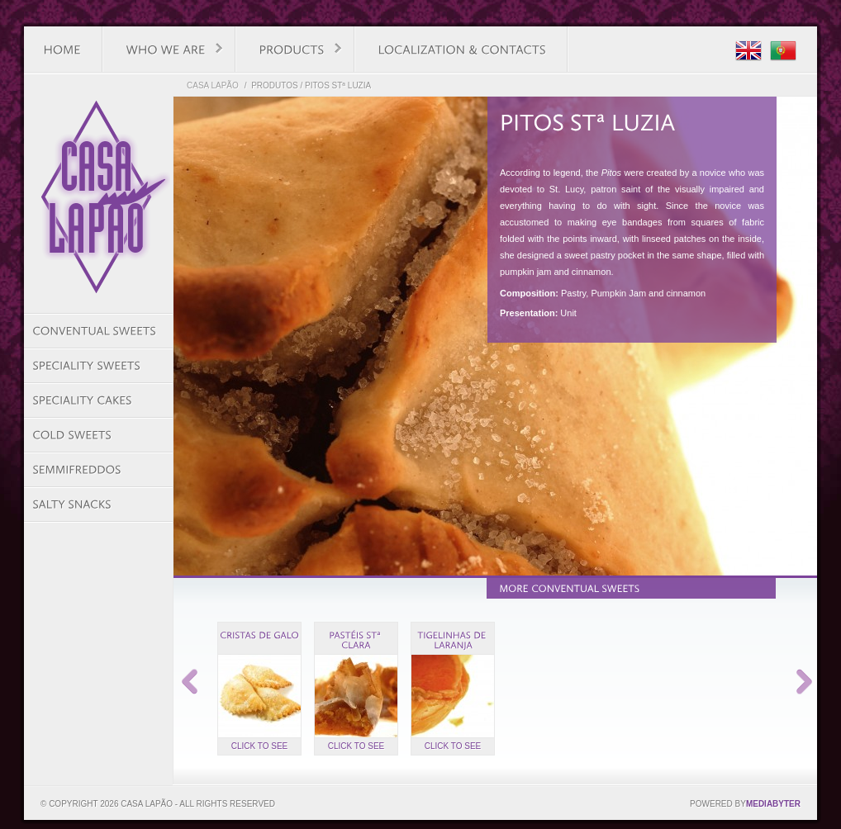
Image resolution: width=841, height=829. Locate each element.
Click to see (259, 746)
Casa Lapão (213, 85)
